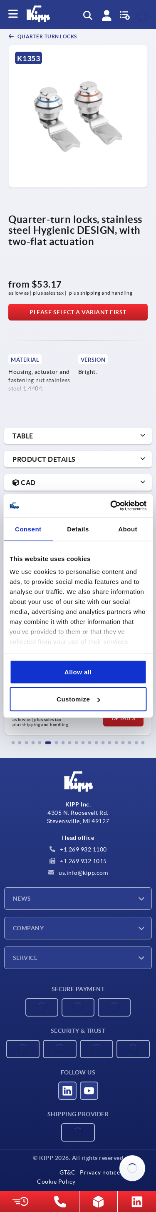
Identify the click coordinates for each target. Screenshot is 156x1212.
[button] (13, 742)
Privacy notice (100, 1172)
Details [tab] (78, 528)
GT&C (67, 1172)
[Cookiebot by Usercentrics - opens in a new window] (111, 506)
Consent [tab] (28, 528)
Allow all (78, 671)
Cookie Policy (56, 1181)
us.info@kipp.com (78, 872)
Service (25, 957)
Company (28, 928)
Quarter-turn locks (46, 36)
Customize (78, 699)
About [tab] (127, 528)
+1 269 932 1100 (78, 849)
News (22, 898)
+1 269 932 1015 (78, 861)
